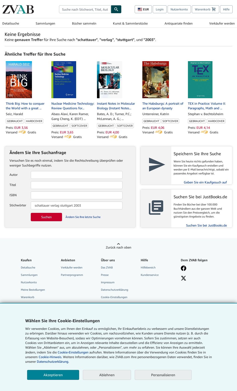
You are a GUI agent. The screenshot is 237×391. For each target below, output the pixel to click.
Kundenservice (150, 275)
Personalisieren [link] (163, 375)
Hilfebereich (148, 267)
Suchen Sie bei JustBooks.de (206, 225)
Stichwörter (17, 205)
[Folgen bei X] (198, 278)
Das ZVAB (107, 267)
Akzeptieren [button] (53, 375)
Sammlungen (45, 23)
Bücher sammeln (84, 23)
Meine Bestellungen (33, 289)
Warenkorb (27, 297)
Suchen (46, 217)
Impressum (108, 282)
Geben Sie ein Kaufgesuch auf (205, 182)
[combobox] (85, 9)
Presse (105, 275)
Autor (13, 175)
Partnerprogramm (72, 275)
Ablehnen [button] (107, 375)
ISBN (13, 195)
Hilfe (226, 9)
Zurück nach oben (118, 247)
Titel (12, 185)
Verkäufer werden (222, 23)
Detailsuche (10, 23)
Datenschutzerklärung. (53, 361)
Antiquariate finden (179, 23)
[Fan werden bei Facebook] (198, 268)
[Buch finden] (116, 9)
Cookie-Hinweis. (50, 357)
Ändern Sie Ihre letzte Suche (82, 217)
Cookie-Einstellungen (73, 352)
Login (160, 9)
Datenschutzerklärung (114, 289)
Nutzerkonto (179, 9)
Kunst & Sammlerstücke (130, 23)
